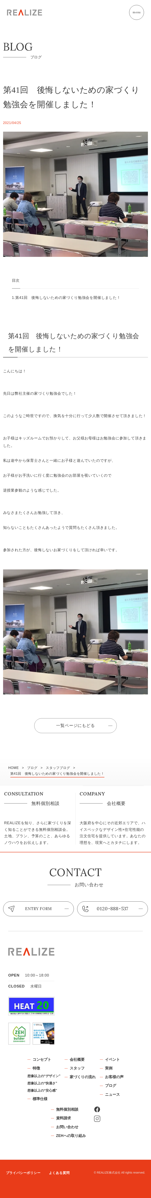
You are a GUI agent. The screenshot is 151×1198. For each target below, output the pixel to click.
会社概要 (77, 1059)
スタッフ (77, 1068)
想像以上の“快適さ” (42, 1083)
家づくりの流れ (83, 1077)
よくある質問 (59, 1173)
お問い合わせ (67, 1127)
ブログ (110, 1086)
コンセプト (42, 1059)
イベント (112, 1059)
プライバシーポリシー (23, 1173)
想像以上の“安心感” (42, 1090)
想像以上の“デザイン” (43, 1076)
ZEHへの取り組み (71, 1136)
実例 (108, 1068)
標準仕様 (40, 1099)
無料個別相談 (67, 1109)
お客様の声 (114, 1077)
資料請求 (63, 1118)
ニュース (112, 1094)
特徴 (36, 1068)
